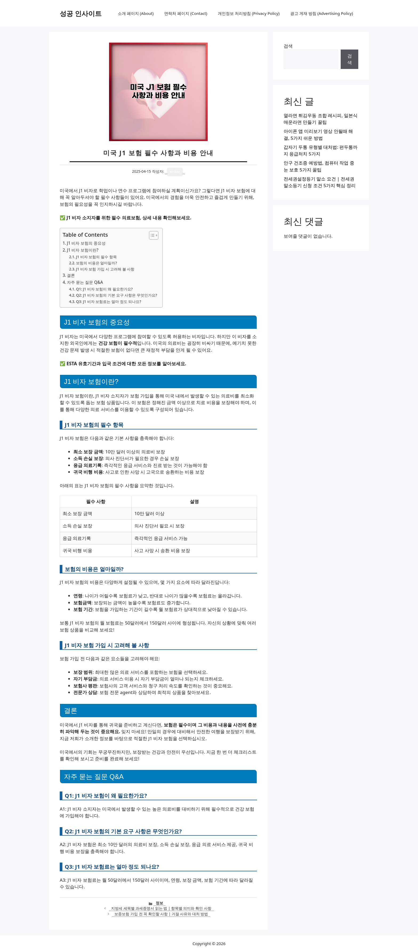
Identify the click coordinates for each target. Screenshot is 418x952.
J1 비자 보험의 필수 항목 (96, 256)
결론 (71, 275)
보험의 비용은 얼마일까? (96, 262)
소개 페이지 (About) (136, 13)
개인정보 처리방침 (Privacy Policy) (248, 13)
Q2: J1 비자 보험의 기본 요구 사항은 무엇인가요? (116, 295)
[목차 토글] (151, 235)
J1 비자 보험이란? (82, 250)
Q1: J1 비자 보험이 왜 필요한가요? (104, 289)
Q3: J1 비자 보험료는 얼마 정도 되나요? (108, 301)
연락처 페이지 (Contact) (185, 13)
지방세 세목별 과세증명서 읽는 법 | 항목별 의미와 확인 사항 (161, 908)
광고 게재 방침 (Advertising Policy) (321, 13)
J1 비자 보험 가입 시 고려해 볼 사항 (105, 269)
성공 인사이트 (81, 13)
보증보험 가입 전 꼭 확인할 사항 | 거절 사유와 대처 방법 (161, 913)
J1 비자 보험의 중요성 (86, 243)
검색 (288, 46)
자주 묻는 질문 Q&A (85, 282)
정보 (159, 902)
